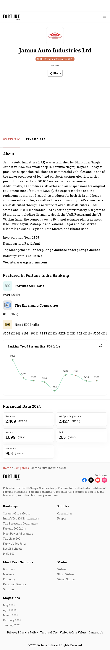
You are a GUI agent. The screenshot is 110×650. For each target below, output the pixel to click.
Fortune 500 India (29, 286)
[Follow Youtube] (97, 480)
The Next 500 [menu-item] (11, 538)
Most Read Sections (18, 562)
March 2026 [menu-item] (10, 615)
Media (62, 562)
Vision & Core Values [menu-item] (73, 632)
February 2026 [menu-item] (12, 620)
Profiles (63, 506)
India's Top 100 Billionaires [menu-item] (21, 518)
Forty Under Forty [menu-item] (14, 543)
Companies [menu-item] (64, 513)
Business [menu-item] (9, 569)
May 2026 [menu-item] (9, 605)
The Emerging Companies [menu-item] (20, 523)
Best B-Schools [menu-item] (12, 548)
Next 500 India (26, 324)
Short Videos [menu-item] (65, 574)
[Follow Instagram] (104, 480)
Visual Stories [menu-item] (66, 579)
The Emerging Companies (36, 305)
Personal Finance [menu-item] (14, 584)
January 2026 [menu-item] (11, 625)
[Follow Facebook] (84, 480)
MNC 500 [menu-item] (8, 553)
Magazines (11, 598)
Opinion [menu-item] (8, 589)
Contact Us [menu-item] (96, 632)
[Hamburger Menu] (105, 17)
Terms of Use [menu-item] (49, 632)
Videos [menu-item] (61, 569)
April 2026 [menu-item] (10, 610)
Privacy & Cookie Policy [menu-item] (22, 632)
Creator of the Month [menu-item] (16, 513)
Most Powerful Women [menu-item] (18, 533)
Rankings (10, 506)
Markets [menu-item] (8, 574)
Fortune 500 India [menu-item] (14, 528)
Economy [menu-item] (9, 579)
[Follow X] (91, 480)
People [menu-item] (61, 518)
